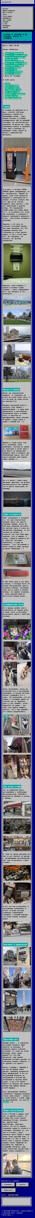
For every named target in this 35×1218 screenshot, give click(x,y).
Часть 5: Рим (11, 70)
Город (7, 84)
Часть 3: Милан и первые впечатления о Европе (16, 65)
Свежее (5, 9)
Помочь (5, 27)
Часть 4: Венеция (12, 68)
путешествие (13, 1195)
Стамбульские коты (13, 90)
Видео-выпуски (9, 11)
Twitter (22, 1184)
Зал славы (7, 20)
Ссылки (5, 22)
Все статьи (7, 12)
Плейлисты (7, 18)
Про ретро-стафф (12, 92)
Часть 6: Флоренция (13, 72)
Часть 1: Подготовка (14, 53)
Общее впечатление (13, 98)
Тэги (4, 14)
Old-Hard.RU (6, 2)
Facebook (8, 1184)
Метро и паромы (11, 86)
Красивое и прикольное (15, 94)
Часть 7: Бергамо (12, 74)
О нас (5, 24)
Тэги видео (7, 16)
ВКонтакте (8, 1190)
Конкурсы (6, 25)
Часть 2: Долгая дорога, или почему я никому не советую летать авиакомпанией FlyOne (16, 58)
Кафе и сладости (12, 88)
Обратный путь (11, 96)
